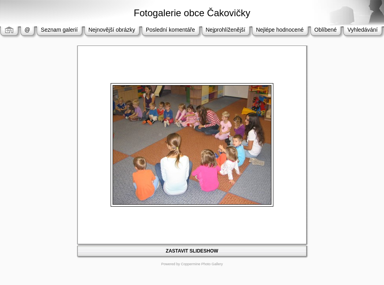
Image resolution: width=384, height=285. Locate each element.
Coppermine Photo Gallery (202, 264)
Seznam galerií (59, 30)
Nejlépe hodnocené (280, 30)
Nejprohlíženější (225, 30)
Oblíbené (325, 30)
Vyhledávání (362, 30)
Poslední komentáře (170, 30)
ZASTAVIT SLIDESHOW (192, 251)
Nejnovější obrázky (111, 30)
